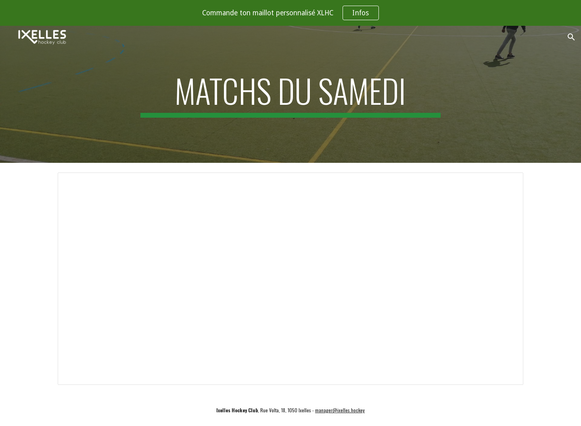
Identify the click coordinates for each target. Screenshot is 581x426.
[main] (290, 94)
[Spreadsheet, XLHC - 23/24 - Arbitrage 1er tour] (290, 278)
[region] (290, 13)
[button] (571, 37)
